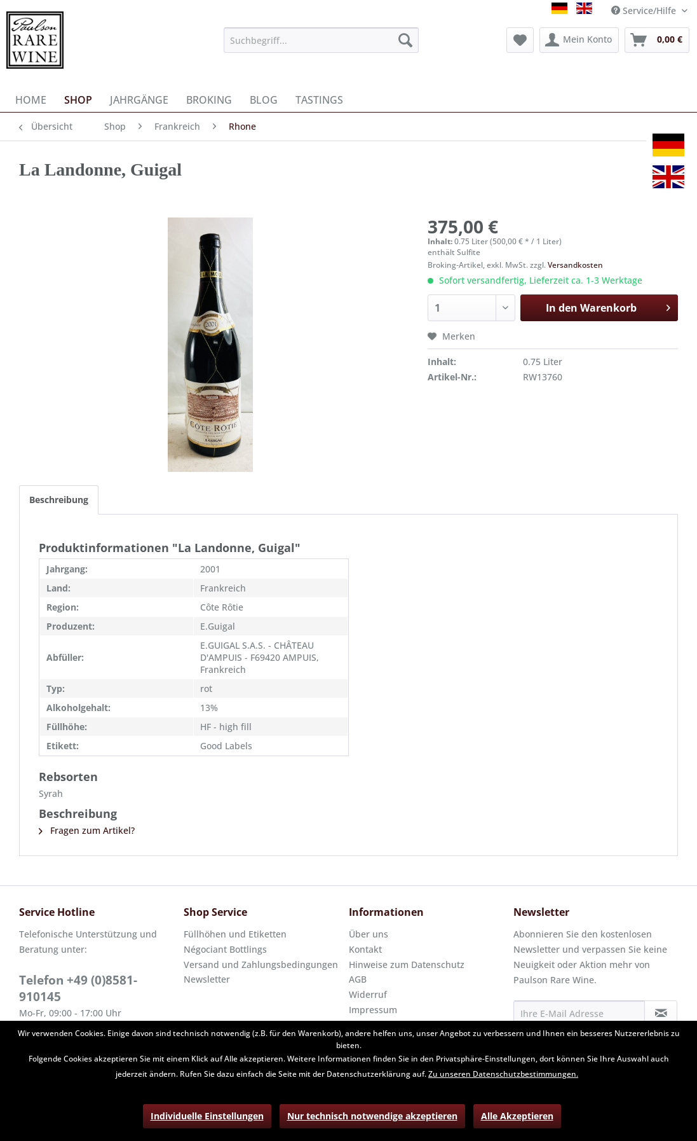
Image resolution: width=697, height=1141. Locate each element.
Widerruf (368, 994)
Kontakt (365, 949)
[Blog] (264, 100)
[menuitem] (321, 40)
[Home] (30, 100)
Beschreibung (58, 500)
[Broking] (209, 100)
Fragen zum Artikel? (87, 830)
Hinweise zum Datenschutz (406, 964)
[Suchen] (405, 40)
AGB (358, 979)
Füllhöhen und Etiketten (235, 934)
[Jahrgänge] (139, 100)
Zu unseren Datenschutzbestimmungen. (503, 1073)
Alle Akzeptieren (517, 1116)
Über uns (368, 934)
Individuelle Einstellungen (207, 1116)
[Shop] (78, 100)
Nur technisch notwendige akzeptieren (372, 1116)
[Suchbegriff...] (321, 40)
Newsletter (207, 979)
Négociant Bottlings (225, 949)
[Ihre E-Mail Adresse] (579, 1013)
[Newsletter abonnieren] (660, 1013)
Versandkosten (575, 264)
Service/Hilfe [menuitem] (645, 10)
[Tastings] (319, 100)
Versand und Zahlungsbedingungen (261, 964)
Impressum (373, 1010)
